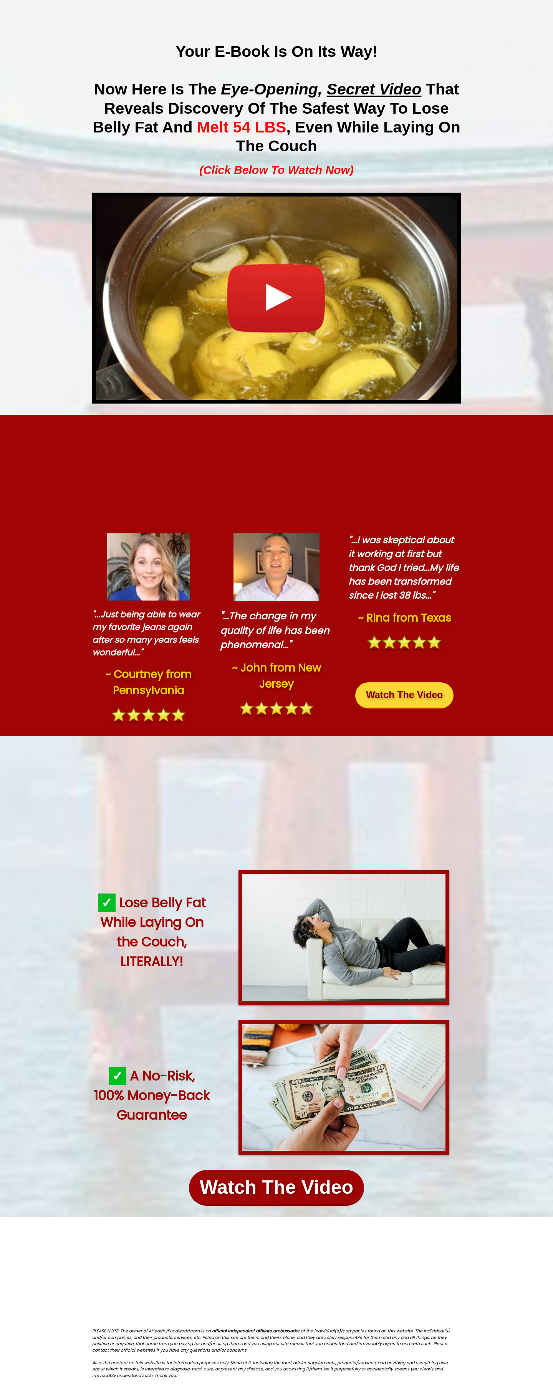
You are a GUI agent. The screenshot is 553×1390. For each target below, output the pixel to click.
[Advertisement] (276, 472)
